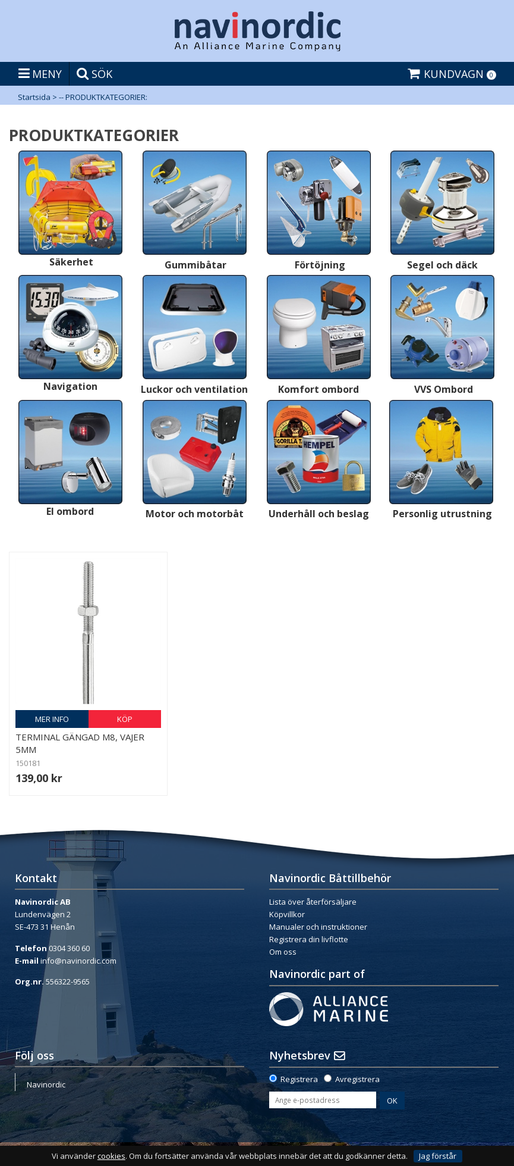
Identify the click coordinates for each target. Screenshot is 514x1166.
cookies (111, 1156)
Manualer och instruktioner (318, 926)
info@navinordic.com (78, 960)
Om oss (283, 951)
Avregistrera (357, 1079)
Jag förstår (437, 1156)
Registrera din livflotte (308, 939)
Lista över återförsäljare (313, 901)
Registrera (299, 1079)
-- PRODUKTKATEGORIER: (103, 97)
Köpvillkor (287, 914)
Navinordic (46, 1084)
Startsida (34, 97)
